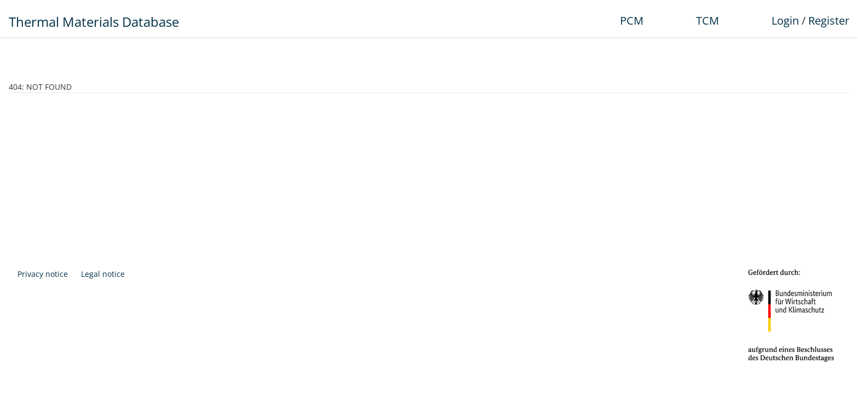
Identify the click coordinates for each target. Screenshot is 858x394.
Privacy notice (43, 274)
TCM (707, 20)
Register (828, 20)
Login (785, 20)
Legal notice (103, 274)
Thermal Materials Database (94, 22)
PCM (632, 20)
